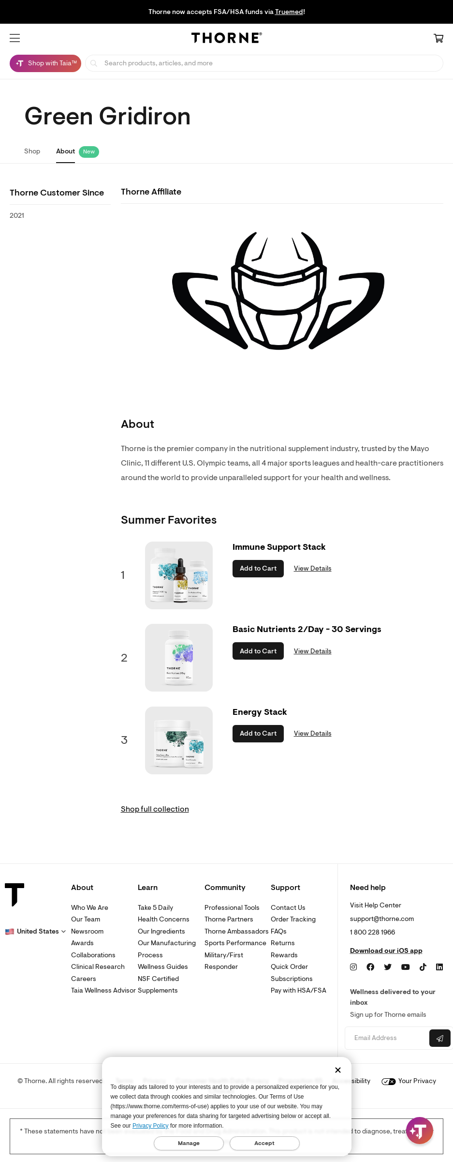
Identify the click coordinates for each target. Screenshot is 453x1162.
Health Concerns (164, 919)
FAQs (279, 931)
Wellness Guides (163, 967)
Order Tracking (293, 919)
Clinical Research (98, 967)
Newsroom (87, 931)
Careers (83, 979)
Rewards (284, 955)
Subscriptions (292, 979)
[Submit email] (440, 1038)
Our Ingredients (161, 931)
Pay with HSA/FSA (298, 990)
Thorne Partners (229, 919)
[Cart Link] (438, 39)
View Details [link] (313, 568)
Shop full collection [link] (155, 809)
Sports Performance (235, 943)
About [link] (65, 151)
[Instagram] (353, 967)
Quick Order (289, 967)
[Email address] (386, 1038)
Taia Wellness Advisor (103, 990)
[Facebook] (370, 967)
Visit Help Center (375, 905)
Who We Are (89, 908)
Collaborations (93, 955)
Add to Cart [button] (258, 568)
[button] (15, 38)
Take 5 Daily (155, 908)
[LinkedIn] (439, 967)
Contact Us (288, 908)
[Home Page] (226, 39)
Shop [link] (32, 151)
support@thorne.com (382, 919)
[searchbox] (264, 63)
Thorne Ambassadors (237, 931)
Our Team (85, 919)
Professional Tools (232, 908)
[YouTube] (405, 967)
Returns (283, 943)
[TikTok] (423, 967)
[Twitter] (388, 967)
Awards (82, 943)
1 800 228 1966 (372, 932)
